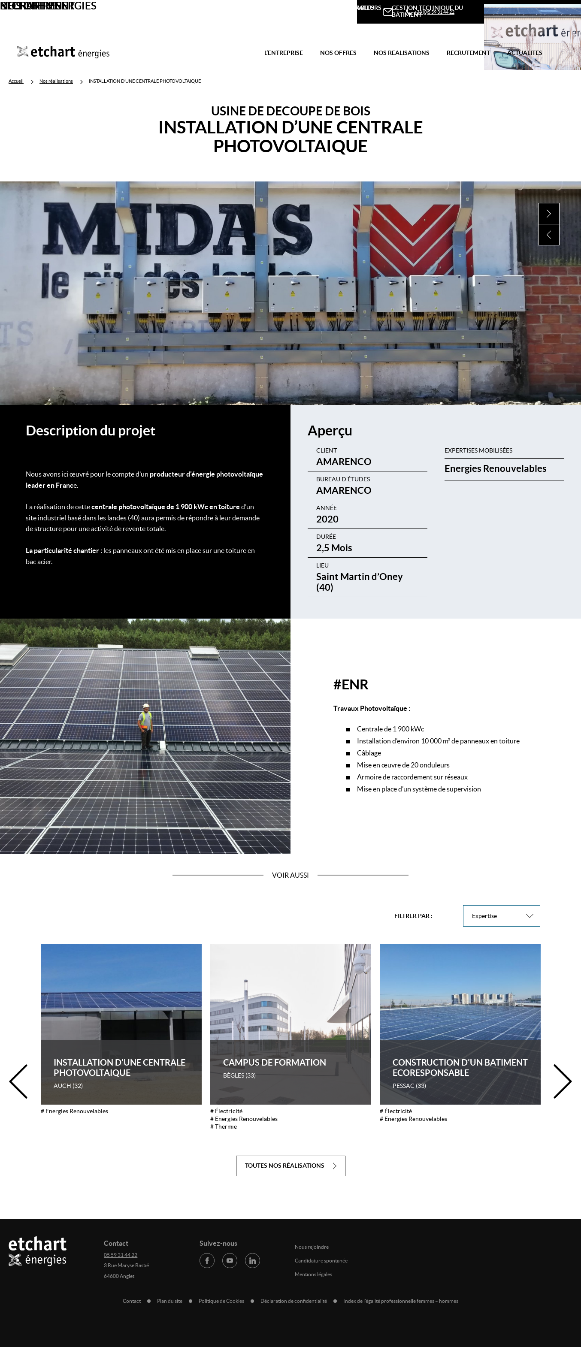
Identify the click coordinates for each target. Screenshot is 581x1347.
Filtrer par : (413, 915)
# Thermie (223, 1126)
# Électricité (226, 1111)
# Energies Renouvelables (74, 1111)
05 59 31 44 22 (120, 1255)
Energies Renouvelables (496, 468)
